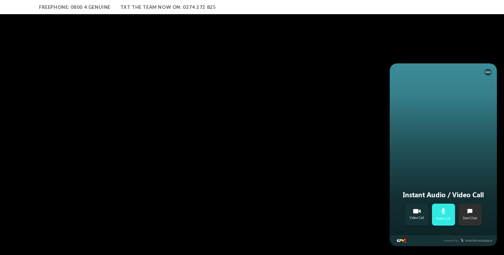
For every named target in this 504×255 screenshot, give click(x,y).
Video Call (417, 214)
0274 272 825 (199, 7)
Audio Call (443, 214)
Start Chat (470, 214)
